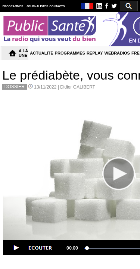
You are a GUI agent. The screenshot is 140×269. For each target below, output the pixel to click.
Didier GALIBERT (77, 87)
